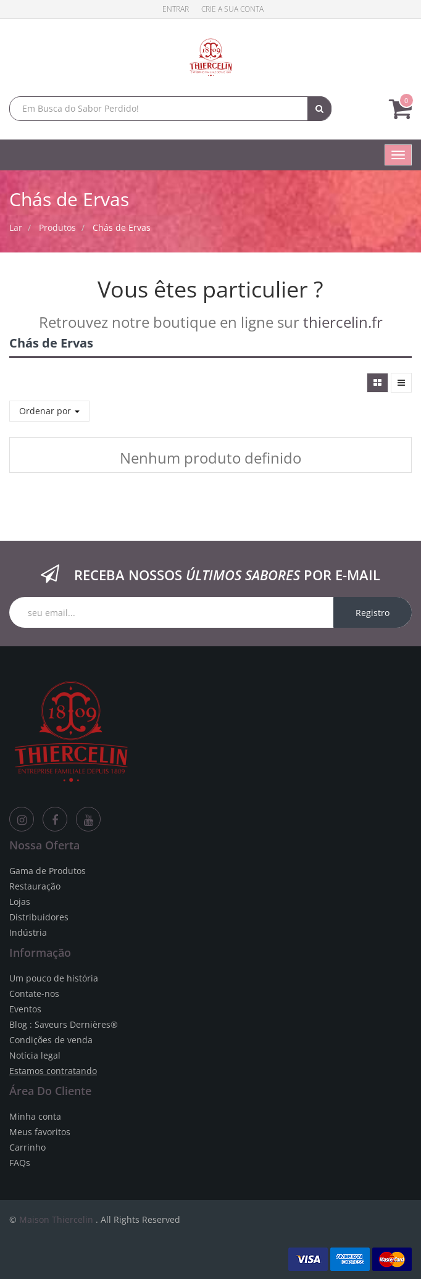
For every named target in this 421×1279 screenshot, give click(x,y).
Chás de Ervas (122, 227)
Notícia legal (34, 1055)
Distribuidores (39, 917)
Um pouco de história (53, 978)
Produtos (57, 227)
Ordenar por (49, 411)
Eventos (25, 1009)
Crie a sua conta (232, 9)
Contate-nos (34, 993)
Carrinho (27, 1147)
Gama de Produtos (47, 871)
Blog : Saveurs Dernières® (63, 1024)
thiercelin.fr (343, 322)
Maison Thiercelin (56, 1219)
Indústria (28, 932)
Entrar (175, 9)
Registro (373, 613)
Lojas (19, 901)
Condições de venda (51, 1040)
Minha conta (35, 1116)
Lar (15, 227)
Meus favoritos (39, 1132)
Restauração (34, 886)
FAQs (19, 1163)
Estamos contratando (53, 1071)
